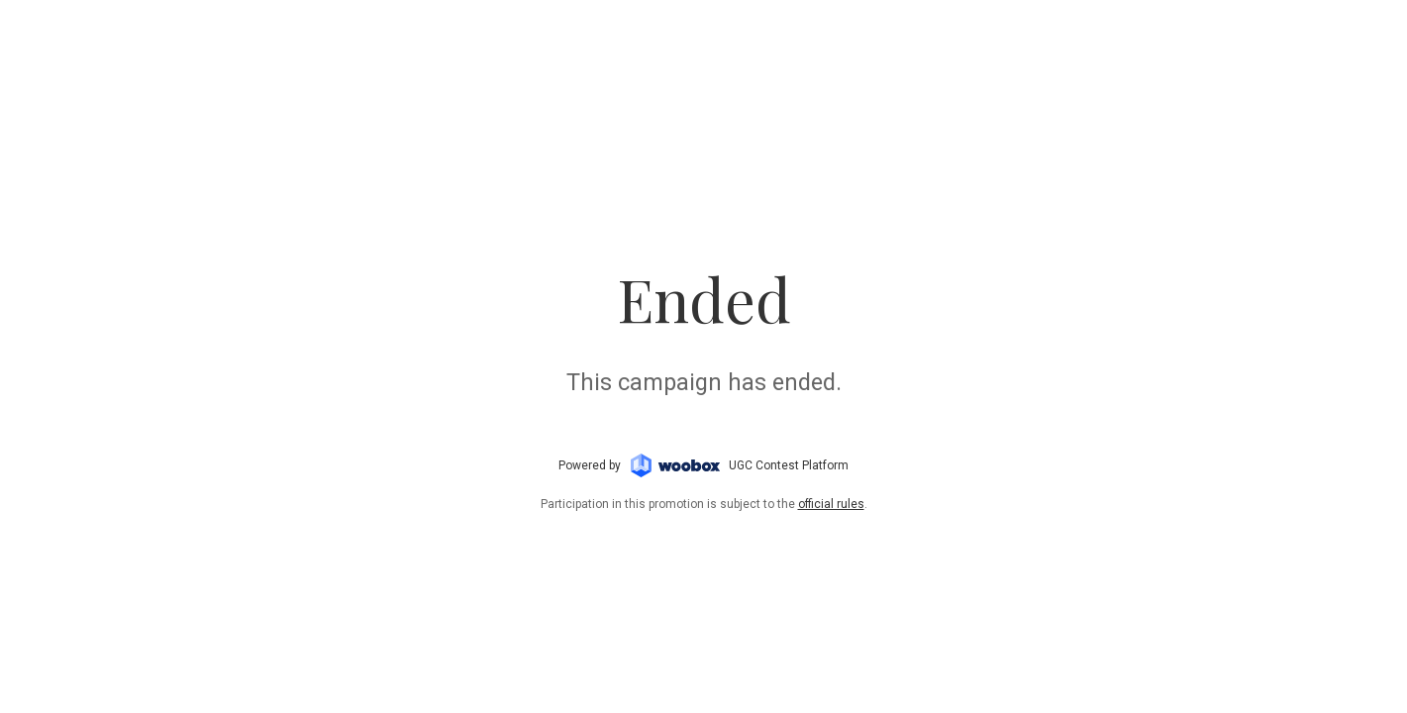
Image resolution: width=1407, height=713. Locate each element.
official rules (831, 504)
